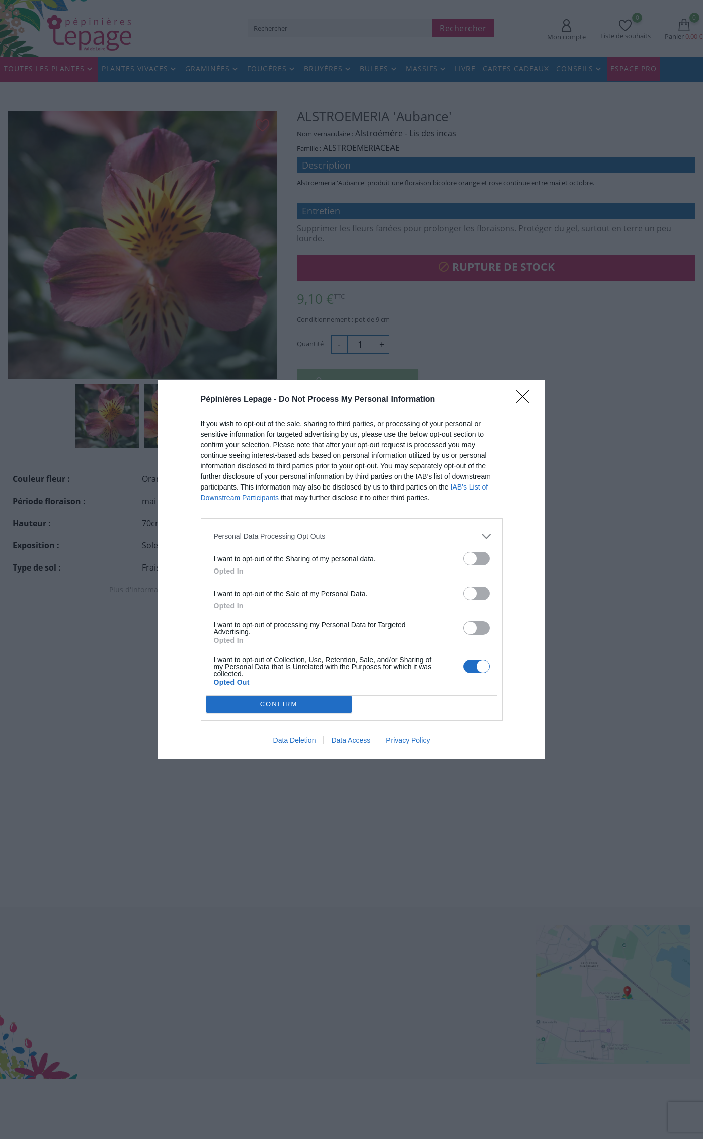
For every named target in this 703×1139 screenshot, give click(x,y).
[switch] (476, 558)
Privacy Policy (408, 740)
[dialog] (351, 569)
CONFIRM (279, 703)
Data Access (350, 740)
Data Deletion (294, 740)
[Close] (525, 399)
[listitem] (352, 536)
